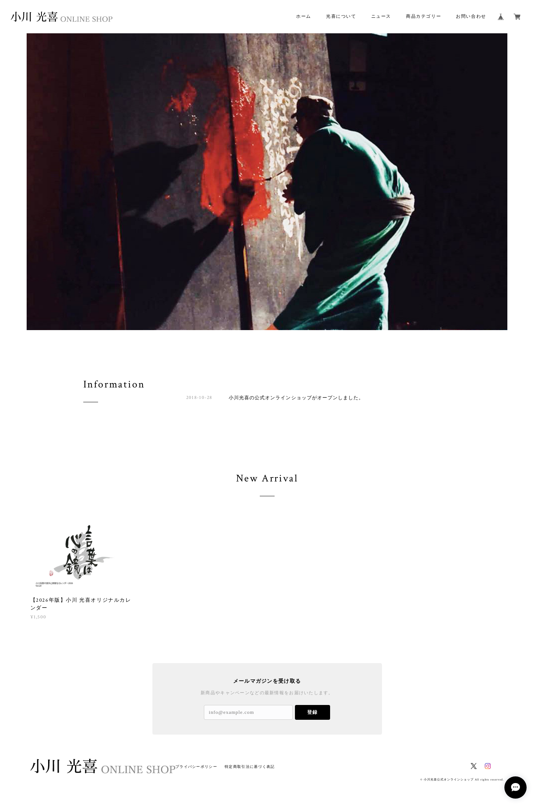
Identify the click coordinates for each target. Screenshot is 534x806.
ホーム (303, 16)
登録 (312, 712)
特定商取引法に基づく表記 (250, 767)
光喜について (341, 16)
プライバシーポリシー (196, 767)
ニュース (381, 16)
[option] (267, 181)
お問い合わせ (471, 16)
